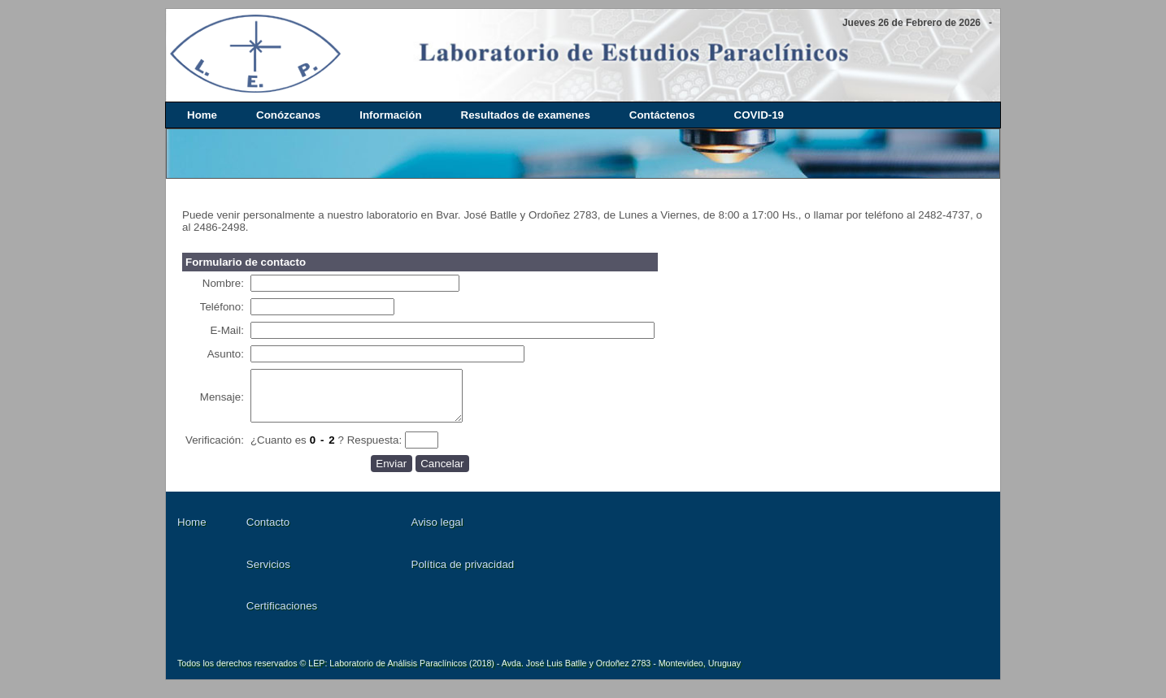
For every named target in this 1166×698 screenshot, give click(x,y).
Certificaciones (281, 615)
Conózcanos (288, 115)
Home (202, 115)
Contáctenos (662, 115)
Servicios (268, 574)
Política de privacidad (463, 574)
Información (390, 115)
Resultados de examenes (525, 115)
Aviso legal (437, 532)
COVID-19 (759, 115)
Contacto (267, 532)
